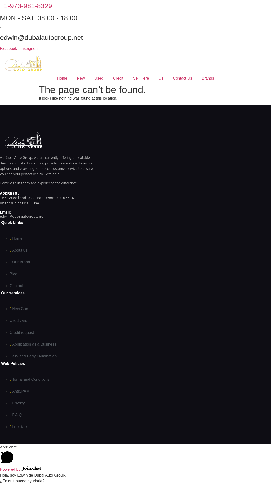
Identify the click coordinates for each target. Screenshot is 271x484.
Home (62, 78)
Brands (208, 78)
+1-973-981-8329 (26, 6)
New (81, 78)
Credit (118, 78)
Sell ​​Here (141, 78)
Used (98, 78)
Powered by (20, 469)
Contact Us (182, 78)
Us (161, 78)
